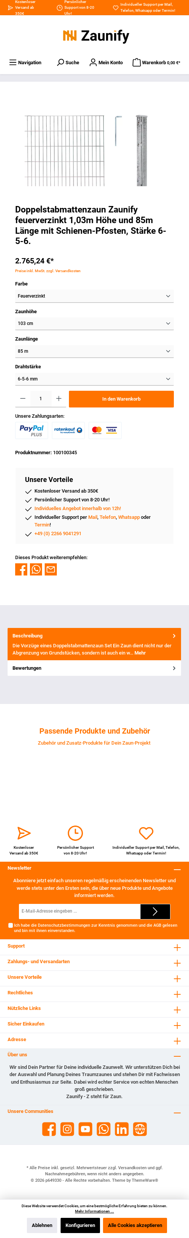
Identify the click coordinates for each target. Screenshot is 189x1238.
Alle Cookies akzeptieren (135, 1225)
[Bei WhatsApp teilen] (36, 569)
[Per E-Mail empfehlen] (50, 569)
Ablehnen (42, 1225)
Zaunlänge (26, 339)
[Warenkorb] (156, 62)
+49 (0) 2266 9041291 (57, 533)
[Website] (139, 1129)
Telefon (127, 10)
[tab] (94, 644)
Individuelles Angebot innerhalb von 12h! (77, 508)
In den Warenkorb (121, 399)
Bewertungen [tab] (94, 668)
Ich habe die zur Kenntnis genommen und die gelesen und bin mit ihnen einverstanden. (95, 928)
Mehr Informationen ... (94, 1211)
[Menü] (25, 62)
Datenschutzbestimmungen (64, 925)
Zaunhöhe (26, 311)
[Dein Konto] (106, 62)
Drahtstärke (28, 366)
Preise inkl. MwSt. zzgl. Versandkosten (48, 271)
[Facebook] (49, 1129)
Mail (168, 4)
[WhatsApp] (103, 1129)
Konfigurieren (80, 1225)
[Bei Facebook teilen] (21, 569)
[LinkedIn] (121, 1129)
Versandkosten (132, 1167)
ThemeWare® (145, 1180)
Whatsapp (143, 10)
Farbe (21, 284)
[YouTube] (85, 1129)
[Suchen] (67, 62)
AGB (157, 925)
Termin (168, 10)
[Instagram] (67, 1129)
